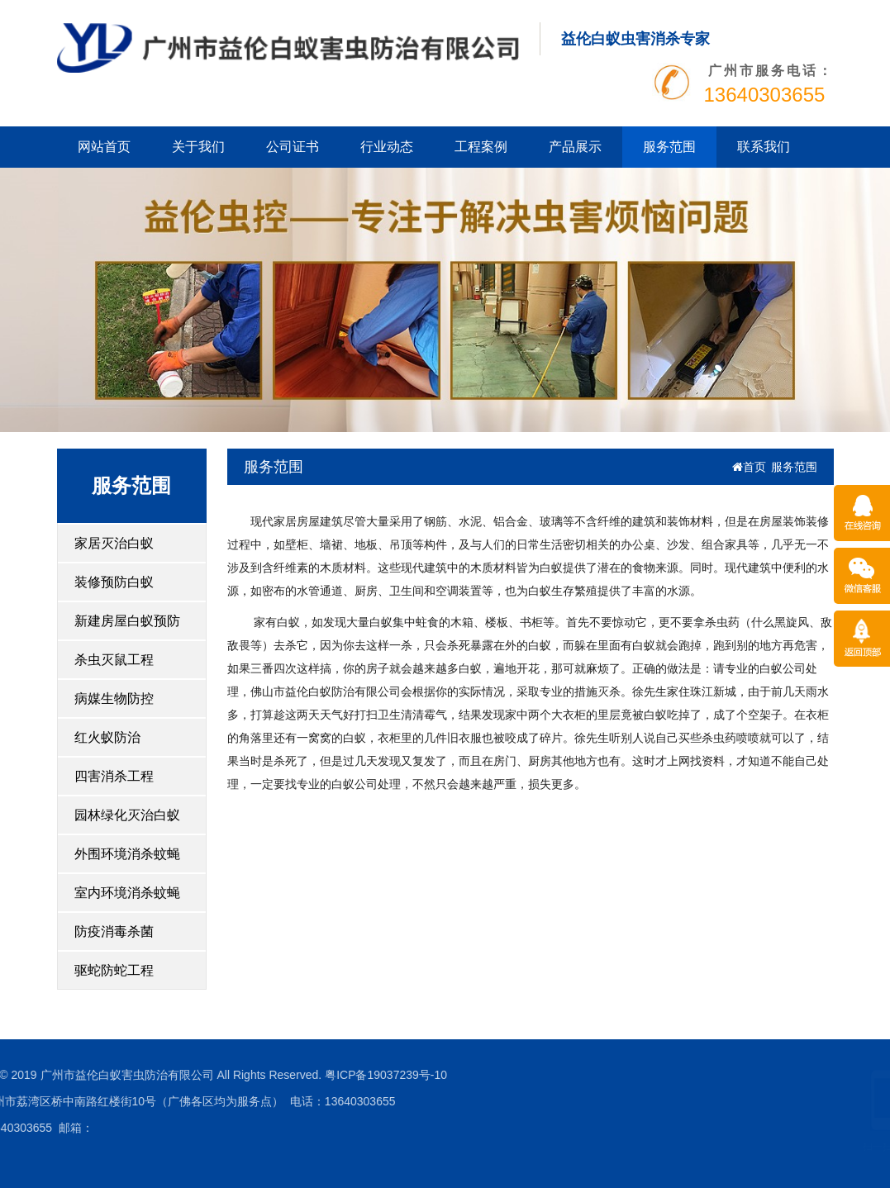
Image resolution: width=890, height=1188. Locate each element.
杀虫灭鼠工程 (114, 660)
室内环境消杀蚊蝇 (127, 893)
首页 (749, 466)
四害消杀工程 (114, 776)
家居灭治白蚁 (114, 543)
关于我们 (198, 147)
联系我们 (763, 147)
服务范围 (669, 147)
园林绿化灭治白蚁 (127, 815)
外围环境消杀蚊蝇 (127, 854)
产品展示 (575, 147)
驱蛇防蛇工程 (114, 970)
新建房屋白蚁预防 (127, 621)
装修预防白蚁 (114, 582)
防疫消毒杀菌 (114, 931)
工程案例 (481, 147)
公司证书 (292, 147)
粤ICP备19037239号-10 (246, 1074)
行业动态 (386, 147)
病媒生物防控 (114, 698)
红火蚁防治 (107, 737)
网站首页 (104, 147)
